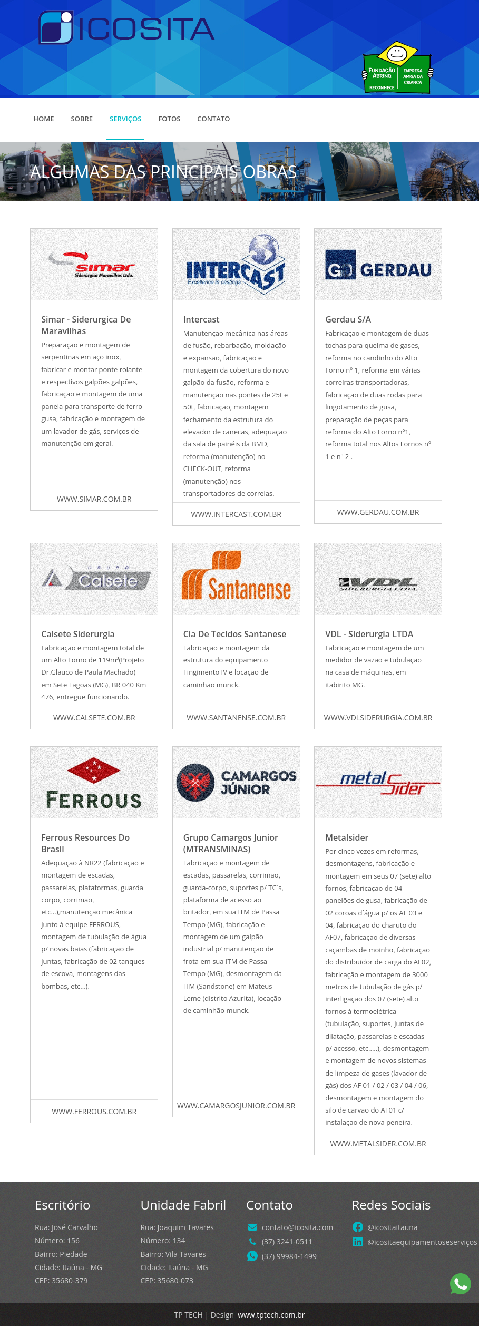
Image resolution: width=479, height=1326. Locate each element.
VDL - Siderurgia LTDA (369, 634)
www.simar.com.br (94, 499)
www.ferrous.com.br (94, 1111)
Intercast (201, 319)
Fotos (169, 118)
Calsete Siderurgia (78, 634)
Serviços (125, 118)
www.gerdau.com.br (378, 512)
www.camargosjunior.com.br (236, 1105)
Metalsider (346, 837)
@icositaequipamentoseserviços (422, 1242)
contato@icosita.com (297, 1227)
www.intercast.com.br (236, 514)
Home (43, 118)
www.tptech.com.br (270, 1315)
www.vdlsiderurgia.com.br (378, 718)
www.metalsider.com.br (378, 1143)
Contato (213, 118)
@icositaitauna (392, 1227)
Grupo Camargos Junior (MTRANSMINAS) (230, 843)
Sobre (82, 118)
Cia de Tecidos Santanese (235, 634)
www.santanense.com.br (236, 718)
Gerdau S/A (348, 319)
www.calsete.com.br (94, 718)
